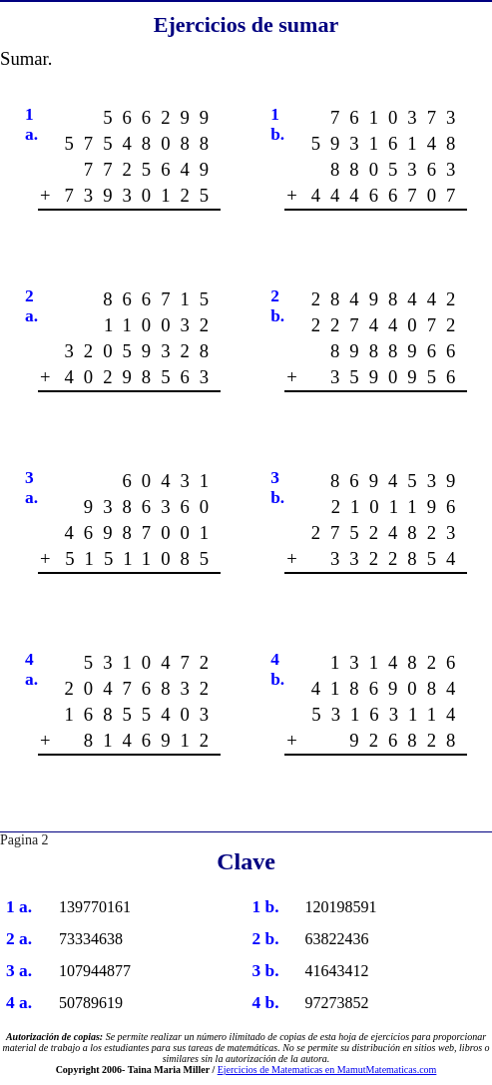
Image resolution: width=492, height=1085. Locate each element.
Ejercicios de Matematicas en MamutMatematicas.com (327, 1069)
